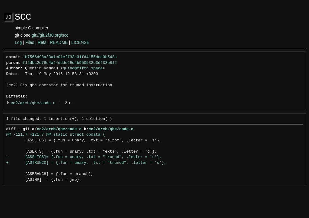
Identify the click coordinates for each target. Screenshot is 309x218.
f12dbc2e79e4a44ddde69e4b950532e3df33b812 (70, 63)
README (59, 42)
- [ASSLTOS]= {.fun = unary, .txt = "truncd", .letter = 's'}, (84, 157)
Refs (42, 42)
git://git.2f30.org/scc (50, 35)
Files (29, 42)
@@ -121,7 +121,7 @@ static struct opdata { (55, 134)
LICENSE (80, 42)
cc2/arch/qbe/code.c (33, 103)
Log (18, 42)
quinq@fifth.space (83, 68)
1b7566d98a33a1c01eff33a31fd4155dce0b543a (70, 57)
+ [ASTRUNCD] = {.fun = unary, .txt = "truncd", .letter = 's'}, (86, 163)
